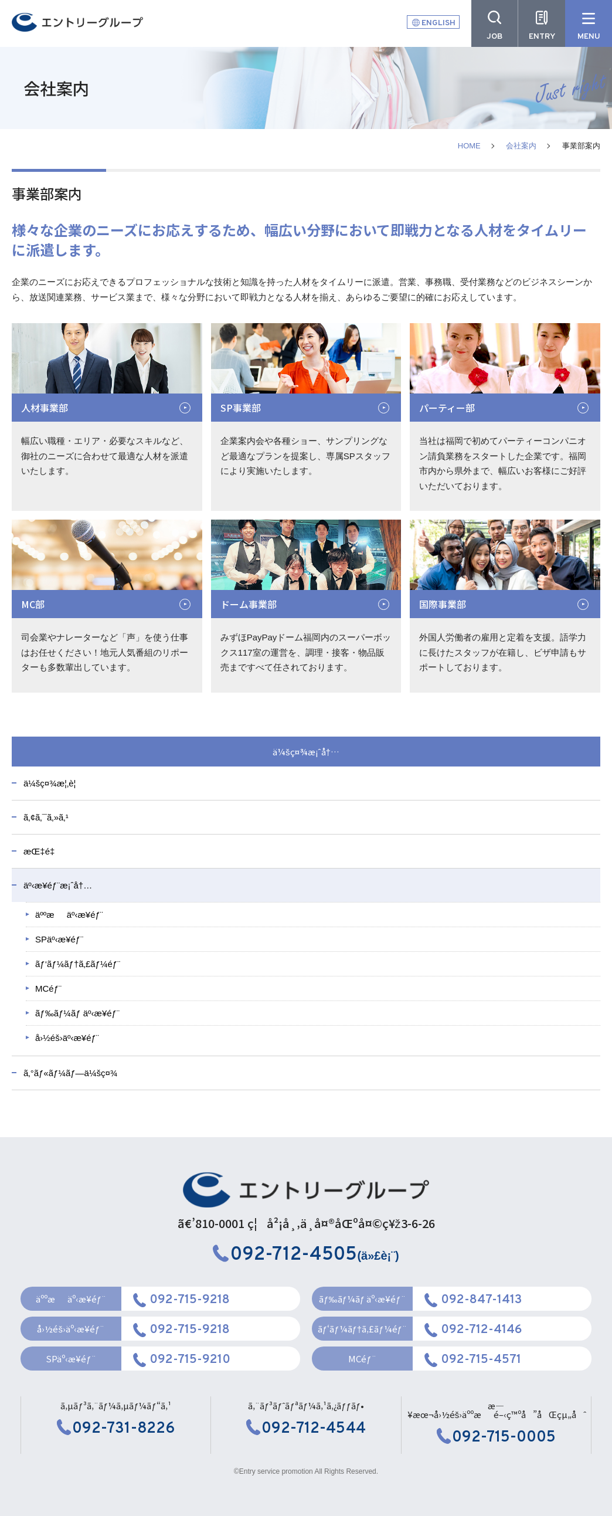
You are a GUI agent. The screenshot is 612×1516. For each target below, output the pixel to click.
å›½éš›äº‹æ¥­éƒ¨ (67, 1038)
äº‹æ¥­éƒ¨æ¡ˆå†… (57, 885)
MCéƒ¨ (48, 988)
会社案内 (521, 145)
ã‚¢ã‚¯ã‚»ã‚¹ (46, 817)
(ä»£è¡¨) (306, 1255)
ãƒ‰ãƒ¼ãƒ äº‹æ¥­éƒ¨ (77, 1013)
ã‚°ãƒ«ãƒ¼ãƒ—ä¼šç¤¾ (70, 1073)
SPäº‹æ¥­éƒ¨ (59, 939)
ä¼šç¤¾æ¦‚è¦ (53, 783)
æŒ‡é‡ (41, 851)
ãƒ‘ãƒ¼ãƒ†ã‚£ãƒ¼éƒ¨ (77, 964)
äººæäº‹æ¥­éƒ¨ (69, 915)
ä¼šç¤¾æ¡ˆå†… (306, 751)
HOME (469, 145)
